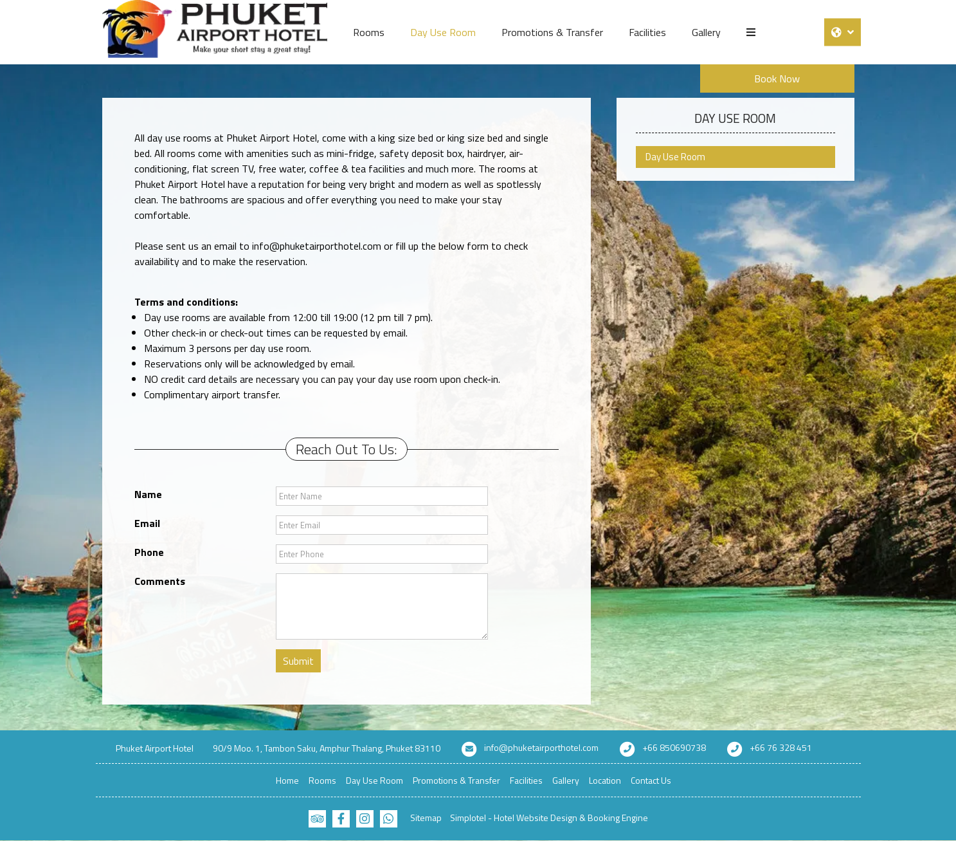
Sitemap (426, 817)
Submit (298, 661)
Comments (159, 581)
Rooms (368, 32)
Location (605, 780)
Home (287, 780)
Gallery (706, 32)
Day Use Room (443, 32)
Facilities (647, 32)
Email (147, 523)
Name (148, 494)
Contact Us (651, 780)
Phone (149, 552)
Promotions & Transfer (552, 32)
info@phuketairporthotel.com (541, 747)
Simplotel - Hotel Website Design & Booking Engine (549, 817)
